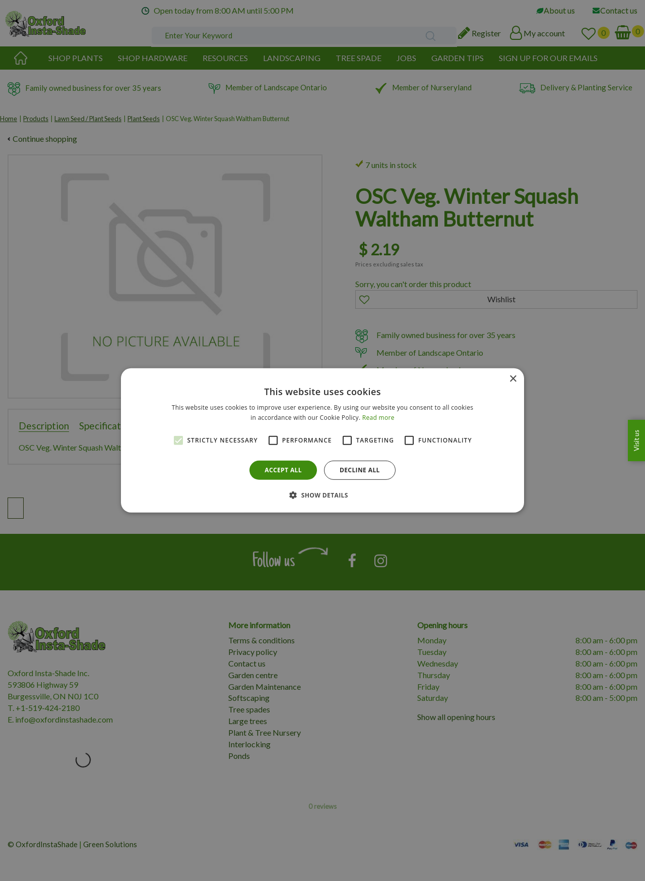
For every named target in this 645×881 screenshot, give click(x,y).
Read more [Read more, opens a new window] (378, 417)
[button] (322, 495)
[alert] (322, 440)
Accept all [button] (283, 470)
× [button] (513, 379)
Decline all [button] (360, 470)
